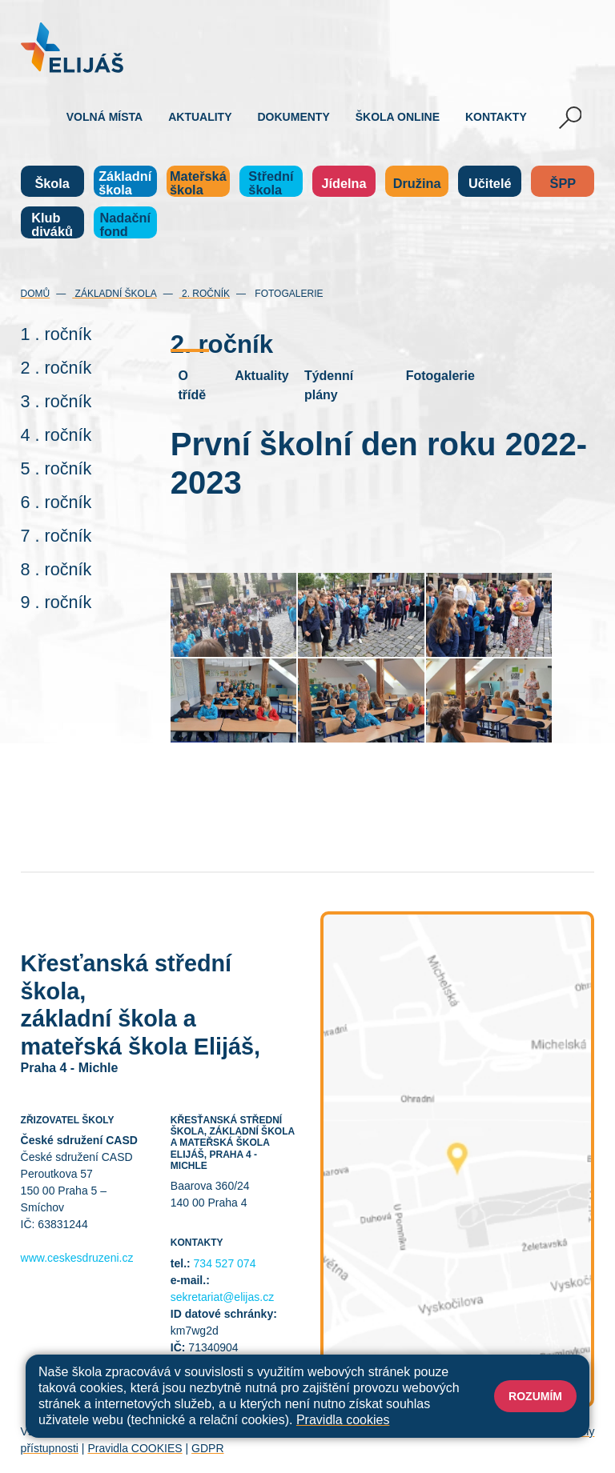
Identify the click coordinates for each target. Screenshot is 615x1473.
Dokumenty (294, 116)
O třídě (192, 385)
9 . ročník (56, 602)
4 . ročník (56, 435)
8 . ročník (56, 569)
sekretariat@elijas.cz (222, 1297)
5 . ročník (56, 468)
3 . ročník (56, 401)
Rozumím (535, 1396)
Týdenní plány (328, 385)
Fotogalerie (287, 293)
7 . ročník (56, 536)
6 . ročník (56, 502)
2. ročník (204, 293)
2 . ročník (56, 368)
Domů (35, 293)
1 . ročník (56, 334)
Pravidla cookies (343, 1420)
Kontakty (496, 116)
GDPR (207, 1448)
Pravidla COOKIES (134, 1448)
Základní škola (114, 293)
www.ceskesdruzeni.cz (77, 1257)
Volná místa (104, 116)
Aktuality (199, 116)
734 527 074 (225, 1263)
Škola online (398, 116)
